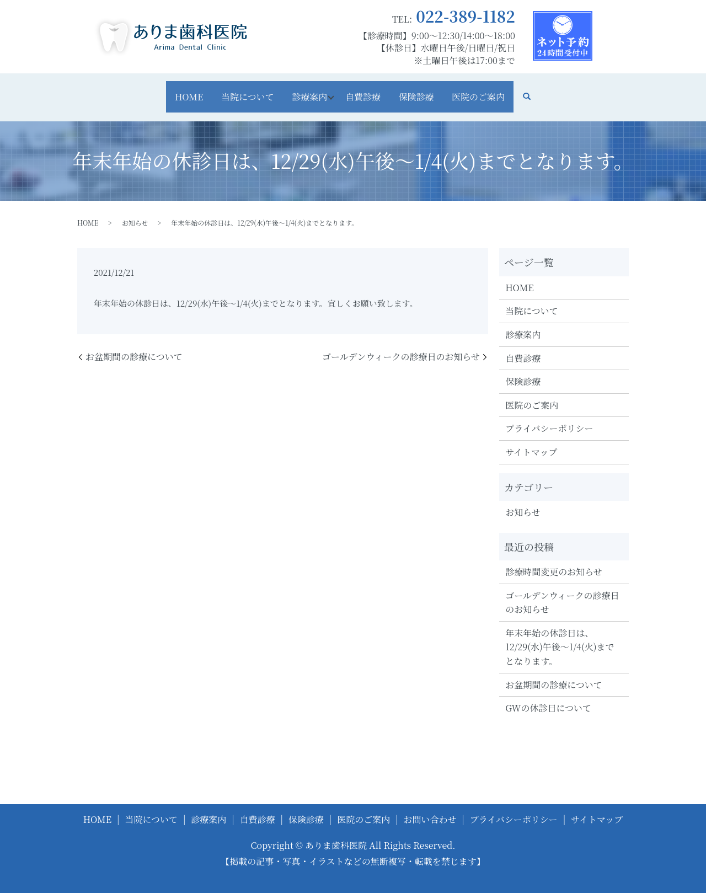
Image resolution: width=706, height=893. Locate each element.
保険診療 (429, 90)
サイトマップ (531, 440)
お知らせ (135, 210)
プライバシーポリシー (549, 416)
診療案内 (305, 90)
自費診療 (367, 90)
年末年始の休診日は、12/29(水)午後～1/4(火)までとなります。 (559, 634)
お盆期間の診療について (134, 345)
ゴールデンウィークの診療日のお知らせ (401, 345)
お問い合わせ (429, 807)
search (552, 91)
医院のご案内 (499, 90)
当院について (234, 90)
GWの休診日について (548, 695)
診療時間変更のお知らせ (553, 559)
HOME (167, 90)
